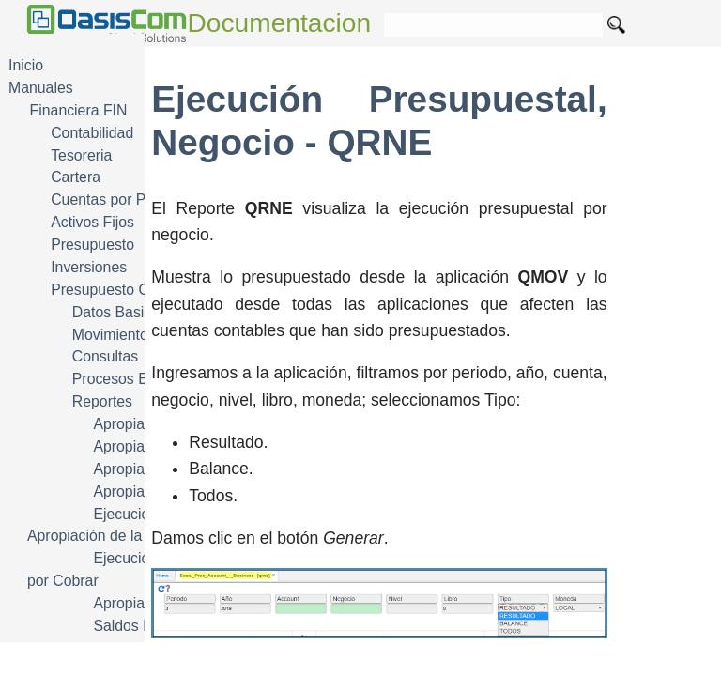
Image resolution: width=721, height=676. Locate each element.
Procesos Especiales (141, 379)
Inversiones (89, 267)
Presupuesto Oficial (115, 290)
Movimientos (114, 335)
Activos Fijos (92, 222)
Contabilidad (92, 133)
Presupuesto (92, 245)
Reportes (102, 401)
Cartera (75, 177)
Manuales (40, 88)
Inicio (25, 65)
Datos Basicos (119, 312)
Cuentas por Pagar (113, 199)
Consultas (105, 356)
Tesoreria (81, 155)
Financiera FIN (79, 110)
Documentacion (280, 23)
